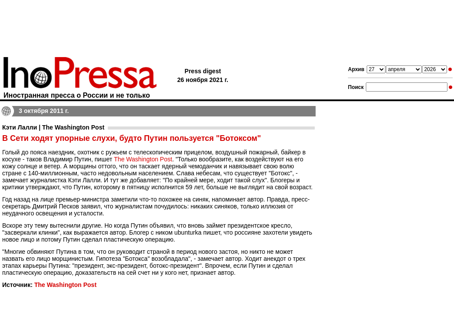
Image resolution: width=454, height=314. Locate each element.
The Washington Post (143, 159)
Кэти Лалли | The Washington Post (53, 127)
